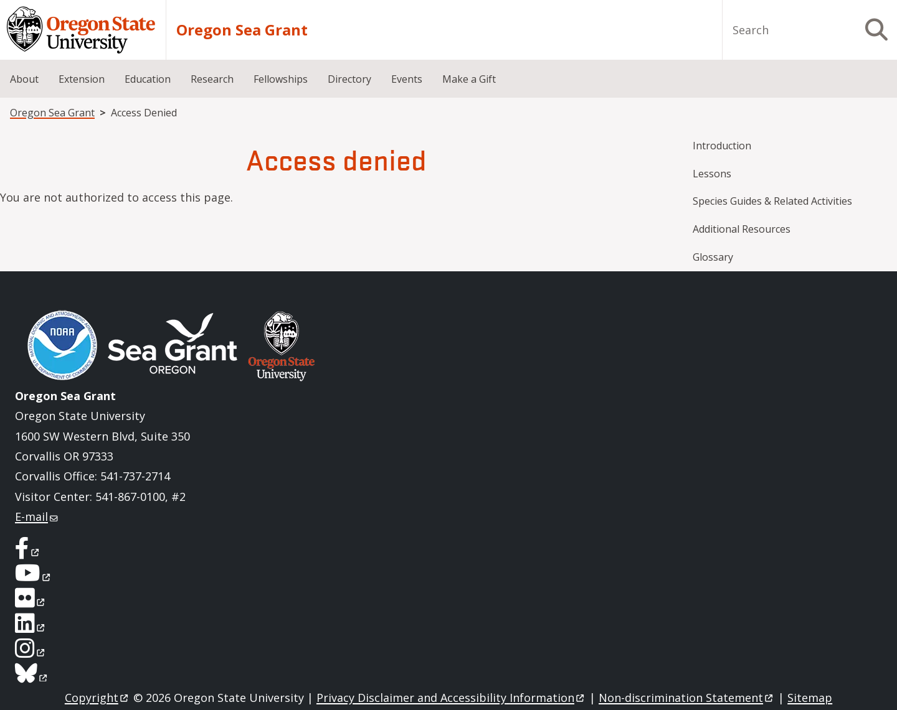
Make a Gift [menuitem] (469, 79)
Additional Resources (741, 229)
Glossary (713, 257)
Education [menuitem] (148, 79)
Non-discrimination (687, 697)
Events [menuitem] (406, 79)
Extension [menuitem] (82, 79)
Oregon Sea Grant (242, 30)
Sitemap (809, 697)
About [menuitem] (24, 79)
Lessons (712, 173)
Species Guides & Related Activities (772, 201)
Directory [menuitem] (349, 79)
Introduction (722, 145)
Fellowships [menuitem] (281, 79)
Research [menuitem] (212, 79)
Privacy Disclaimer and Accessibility (451, 697)
